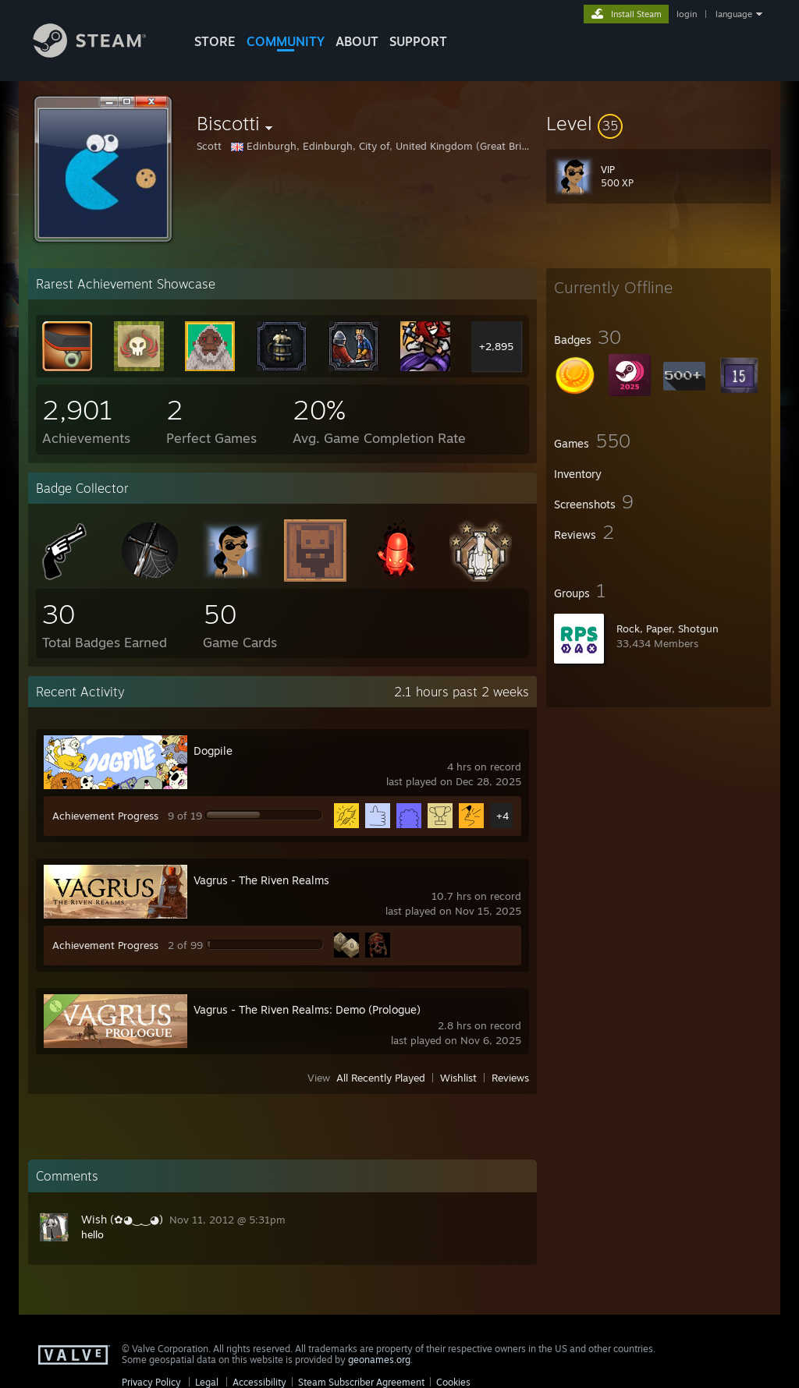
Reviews (510, 1077)
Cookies (453, 1382)
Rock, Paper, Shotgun (667, 628)
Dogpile (213, 750)
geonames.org (379, 1359)
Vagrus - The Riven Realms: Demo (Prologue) (307, 1009)
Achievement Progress (105, 815)
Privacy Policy (151, 1382)
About (357, 41)
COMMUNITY (286, 41)
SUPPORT (418, 41)
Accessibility (259, 1382)
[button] (658, 123)
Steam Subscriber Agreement (361, 1382)
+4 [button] (502, 815)
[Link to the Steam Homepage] (101, 53)
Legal (206, 1382)
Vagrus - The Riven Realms (261, 880)
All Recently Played (380, 1077)
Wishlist (458, 1077)
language (734, 14)
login (686, 14)
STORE (215, 41)
